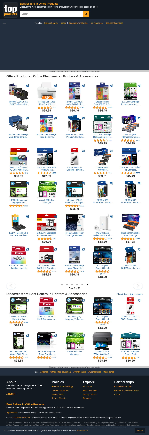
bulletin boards (51, 23)
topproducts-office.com (21, 418)
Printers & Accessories (80, 76)
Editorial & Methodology (62, 386)
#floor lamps (108, 372)
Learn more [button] (82, 430)
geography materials (78, 23)
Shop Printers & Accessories (130, 294)
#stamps (44, 372)
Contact (117, 394)
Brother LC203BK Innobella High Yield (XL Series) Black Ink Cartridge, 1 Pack (74, 103)
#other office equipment (60, 372)
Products (87, 398)
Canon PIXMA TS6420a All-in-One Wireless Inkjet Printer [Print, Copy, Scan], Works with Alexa (102, 353)
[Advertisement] (74, 48)
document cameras (114, 23)
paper (63, 23)
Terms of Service (59, 398)
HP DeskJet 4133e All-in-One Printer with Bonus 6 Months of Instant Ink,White (46, 103)
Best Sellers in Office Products (39, 3)
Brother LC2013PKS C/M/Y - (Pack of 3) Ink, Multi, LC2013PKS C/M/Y (18, 103)
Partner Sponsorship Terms (126, 390)
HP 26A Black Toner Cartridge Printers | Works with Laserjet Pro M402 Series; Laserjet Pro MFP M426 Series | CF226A (74, 234)
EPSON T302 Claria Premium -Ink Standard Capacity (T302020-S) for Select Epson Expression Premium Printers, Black (46, 168)
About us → (11, 394)
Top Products (12, 413)
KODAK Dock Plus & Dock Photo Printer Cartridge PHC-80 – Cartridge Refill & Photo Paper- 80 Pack (18, 234)
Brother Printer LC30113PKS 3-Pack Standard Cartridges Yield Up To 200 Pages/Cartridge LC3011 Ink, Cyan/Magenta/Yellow (102, 103)
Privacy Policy (58, 394)
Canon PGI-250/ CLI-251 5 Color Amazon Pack (46, 317)
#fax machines (94, 372)
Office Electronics (46, 76)
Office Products (18, 76)
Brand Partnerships (123, 386)
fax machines (97, 23)
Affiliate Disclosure (60, 390)
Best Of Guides (90, 390)
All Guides (87, 386)
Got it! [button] (140, 430)
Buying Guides (89, 394)
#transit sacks (79, 372)
